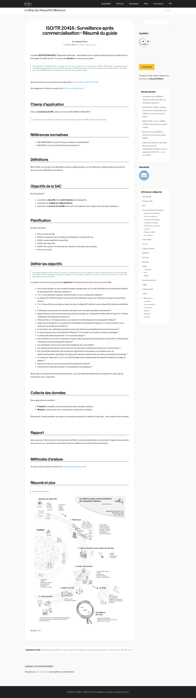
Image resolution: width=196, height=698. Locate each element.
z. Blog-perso (148, 298)
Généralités (147, 240)
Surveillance (80, 45)
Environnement (149, 304)
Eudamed (147, 269)
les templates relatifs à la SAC (85, 82)
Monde (146, 311)
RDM (144, 266)
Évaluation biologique (152, 219)
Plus (146, 4)
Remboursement (149, 280)
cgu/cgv (109, 692)
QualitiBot (106, 4)
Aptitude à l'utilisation (152, 213)
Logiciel (147, 229)
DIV (144, 206)
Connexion (159, 4)
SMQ (144, 285)
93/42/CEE (147, 197)
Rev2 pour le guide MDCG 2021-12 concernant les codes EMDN (154, 135)
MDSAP (146, 253)
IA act (145, 244)
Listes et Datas (148, 249)
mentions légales (96, 692)
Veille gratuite (91, 45)
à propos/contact (121, 692)
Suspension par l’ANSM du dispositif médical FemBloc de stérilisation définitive (154, 100)
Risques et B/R (149, 232)
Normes (146, 257)
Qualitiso (147, 314)
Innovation (148, 307)
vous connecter (42, 672)
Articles (120, 4)
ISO (39, 630)
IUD (145, 273)
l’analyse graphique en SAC (74, 467)
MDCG (146, 276)
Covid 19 (147, 301)
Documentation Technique (153, 210)
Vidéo (145, 294)
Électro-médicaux (150, 216)
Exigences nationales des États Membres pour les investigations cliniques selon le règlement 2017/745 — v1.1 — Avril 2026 (155, 149)
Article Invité (147, 201)
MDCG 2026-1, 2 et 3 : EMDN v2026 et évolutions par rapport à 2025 (155, 124)
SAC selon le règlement (73, 88)
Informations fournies (152, 226)
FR (170, 4)
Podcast (146, 262)
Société (147, 317)
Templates (134, 4)
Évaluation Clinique (151, 223)
